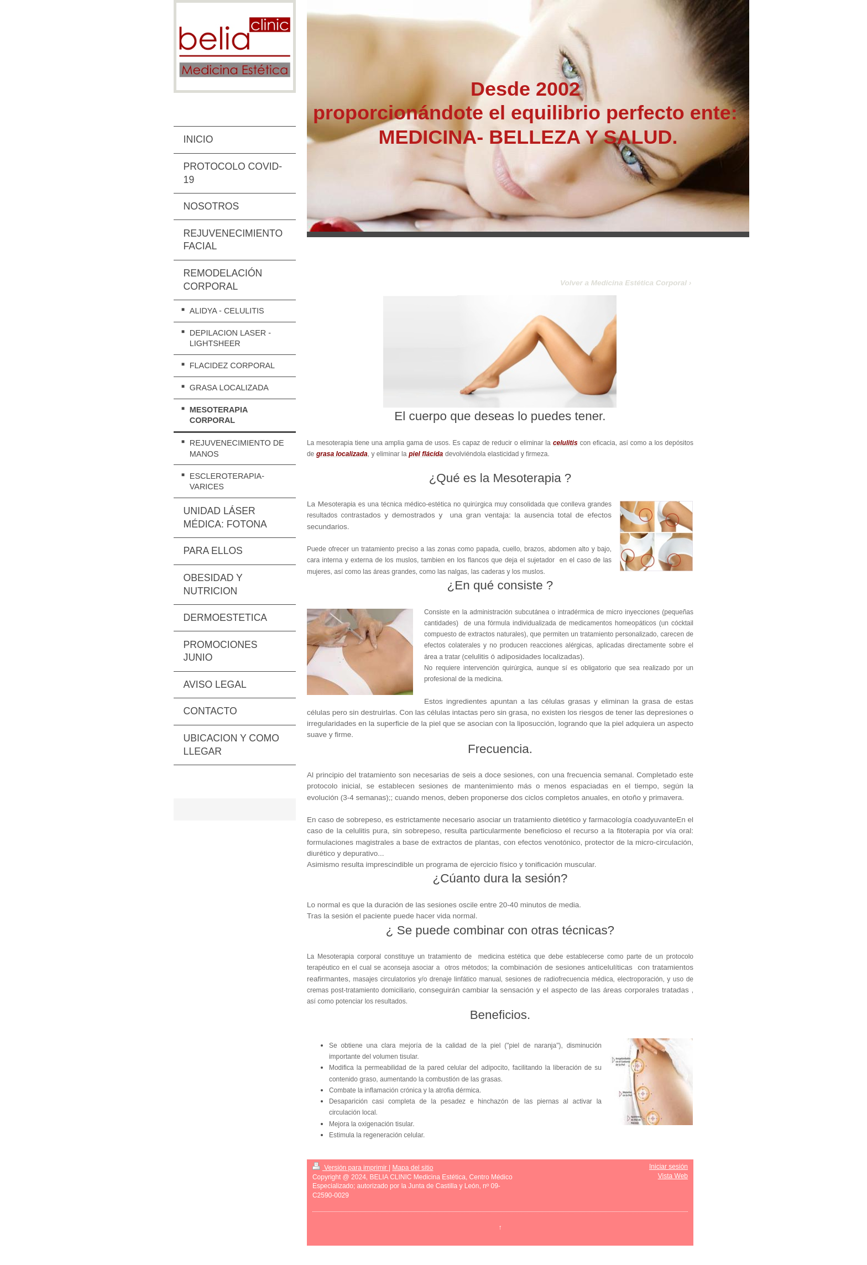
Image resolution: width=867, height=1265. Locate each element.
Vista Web (673, 1176)
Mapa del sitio (412, 1168)
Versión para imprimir (350, 1168)
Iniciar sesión (668, 1166)
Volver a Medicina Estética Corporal (623, 283)
